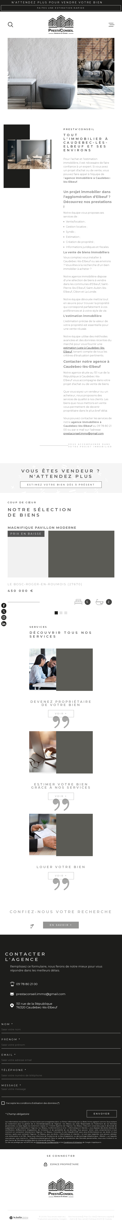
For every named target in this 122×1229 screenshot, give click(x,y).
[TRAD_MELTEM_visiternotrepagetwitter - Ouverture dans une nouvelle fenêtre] (3, 611)
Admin (73, 1210)
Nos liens (82, 1210)
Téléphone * (14, 1062)
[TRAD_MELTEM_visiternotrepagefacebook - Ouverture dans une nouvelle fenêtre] (3, 605)
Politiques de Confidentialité (47, 1134)
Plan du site (89, 1208)
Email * (8, 1046)
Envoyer (102, 1105)
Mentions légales (105, 1208)
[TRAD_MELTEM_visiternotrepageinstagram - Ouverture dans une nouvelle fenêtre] (3, 617)
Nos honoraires (75, 1208)
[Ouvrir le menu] (111, 25)
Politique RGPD (95, 1210)
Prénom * (10, 1031)
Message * (11, 1077)
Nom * (7, 1016)
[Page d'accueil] (61, 24)
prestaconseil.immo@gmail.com (83, 438)
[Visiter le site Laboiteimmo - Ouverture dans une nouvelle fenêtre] (19, 1209)
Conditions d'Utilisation (73, 1134)
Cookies (108, 1211)
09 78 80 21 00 (26, 976)
